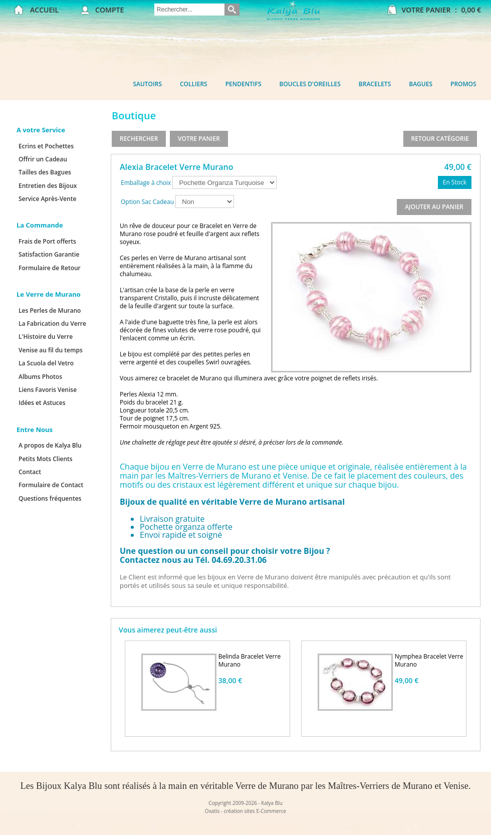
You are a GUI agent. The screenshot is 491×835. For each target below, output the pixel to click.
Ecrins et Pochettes (46, 146)
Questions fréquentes (50, 498)
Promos (463, 84)
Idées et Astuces (42, 402)
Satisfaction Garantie (49, 254)
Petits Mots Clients (46, 459)
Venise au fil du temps (51, 350)
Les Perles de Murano (50, 310)
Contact (30, 472)
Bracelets (375, 84)
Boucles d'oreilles (310, 84)
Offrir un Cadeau (43, 159)
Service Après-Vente (47, 198)
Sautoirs (147, 84)
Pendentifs (243, 84)
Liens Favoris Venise (48, 389)
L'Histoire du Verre (46, 336)
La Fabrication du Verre (52, 323)
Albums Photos (40, 376)
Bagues (420, 84)
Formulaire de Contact (51, 485)
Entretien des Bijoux (48, 185)
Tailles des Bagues (45, 172)
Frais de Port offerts (47, 241)
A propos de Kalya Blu (50, 445)
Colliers (193, 84)
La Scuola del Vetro (46, 363)
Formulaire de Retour (50, 268)
